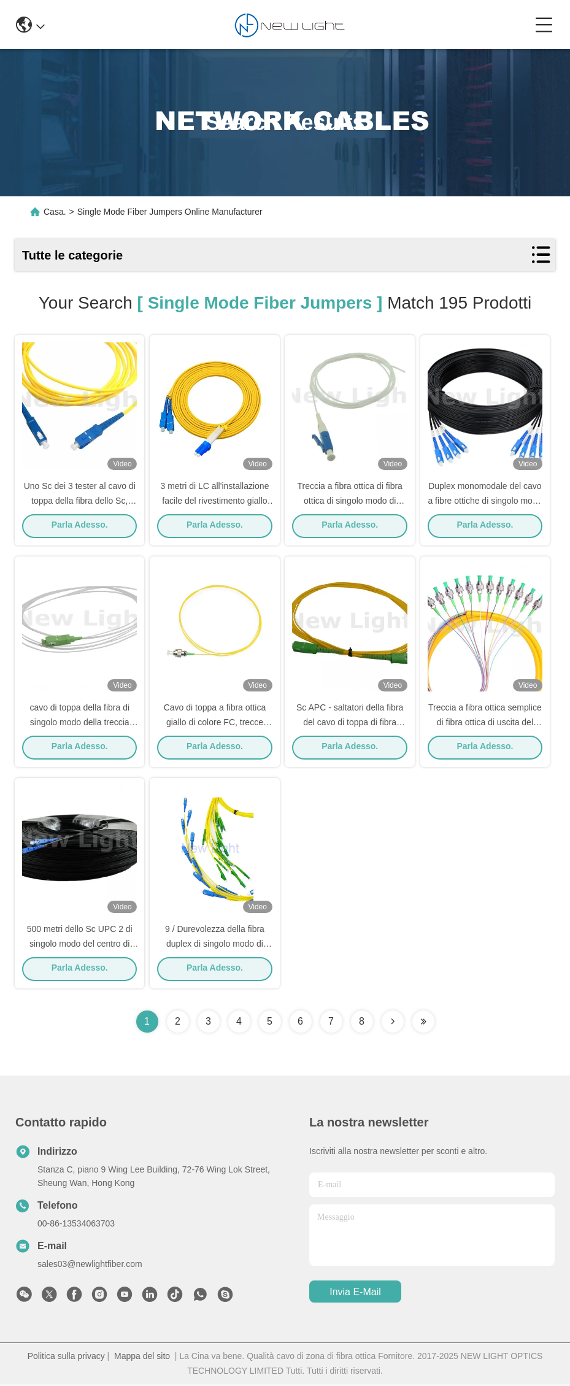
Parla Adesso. (80, 526)
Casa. (55, 212)
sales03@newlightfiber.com (89, 1266)
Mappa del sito (142, 1358)
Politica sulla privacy (66, 1358)
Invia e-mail (355, 1293)
